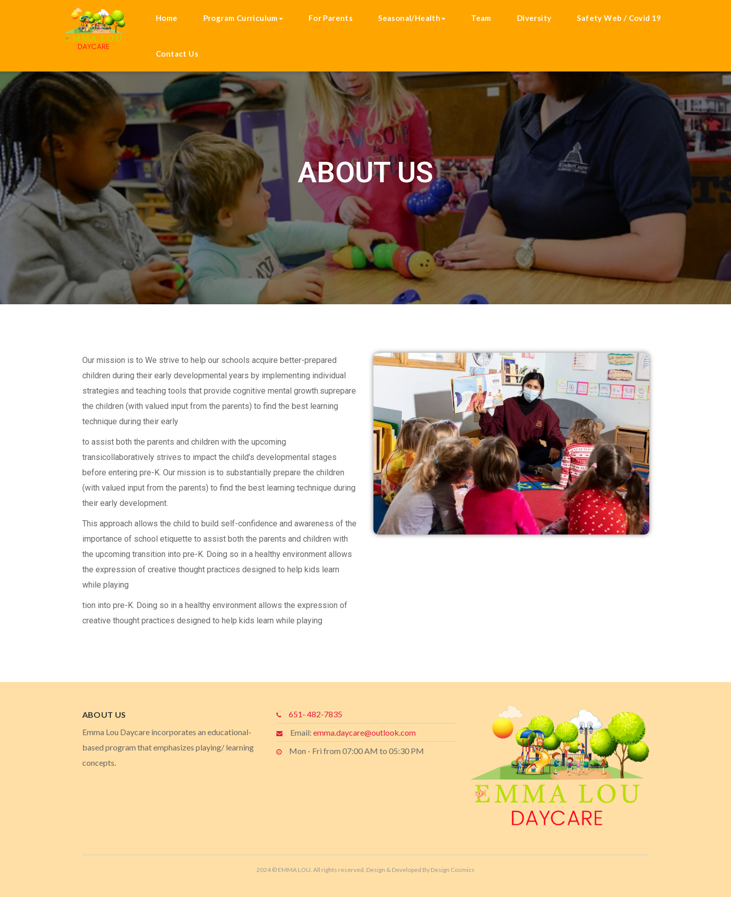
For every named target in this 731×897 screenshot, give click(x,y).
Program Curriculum (243, 17)
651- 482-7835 (315, 714)
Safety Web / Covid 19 (619, 17)
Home (167, 17)
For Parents (330, 17)
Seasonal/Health (411, 17)
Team (481, 17)
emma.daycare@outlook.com (364, 732)
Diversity (534, 17)
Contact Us (177, 53)
